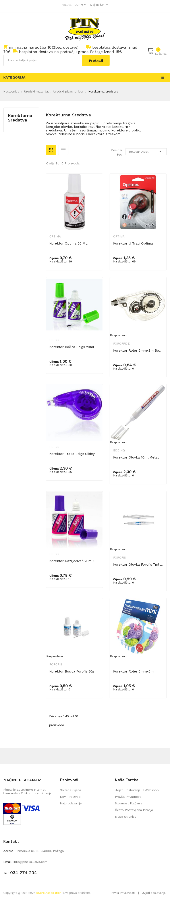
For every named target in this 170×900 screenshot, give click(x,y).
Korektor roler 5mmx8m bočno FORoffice (138, 351)
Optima (55, 236)
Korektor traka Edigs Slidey (72, 454)
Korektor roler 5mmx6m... (134, 671)
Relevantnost (146, 151)
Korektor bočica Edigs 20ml (71, 347)
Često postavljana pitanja (134, 810)
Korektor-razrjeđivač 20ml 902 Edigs (74, 561)
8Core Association (49, 892)
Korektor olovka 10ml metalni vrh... (138, 457)
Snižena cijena (70, 790)
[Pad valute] (79, 4)
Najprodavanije (71, 803)
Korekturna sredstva (20, 117)
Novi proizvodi (70, 796)
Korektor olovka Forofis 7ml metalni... (138, 565)
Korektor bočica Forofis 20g (71, 671)
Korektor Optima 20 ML (68, 243)
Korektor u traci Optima (133, 243)
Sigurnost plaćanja (128, 803)
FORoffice (121, 343)
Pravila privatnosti (128, 796)
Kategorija (14, 77)
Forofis (119, 557)
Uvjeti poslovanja (154, 892)
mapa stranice (125, 816)
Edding (119, 450)
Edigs (54, 340)
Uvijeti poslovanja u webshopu (137, 790)
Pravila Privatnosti (122, 892)
